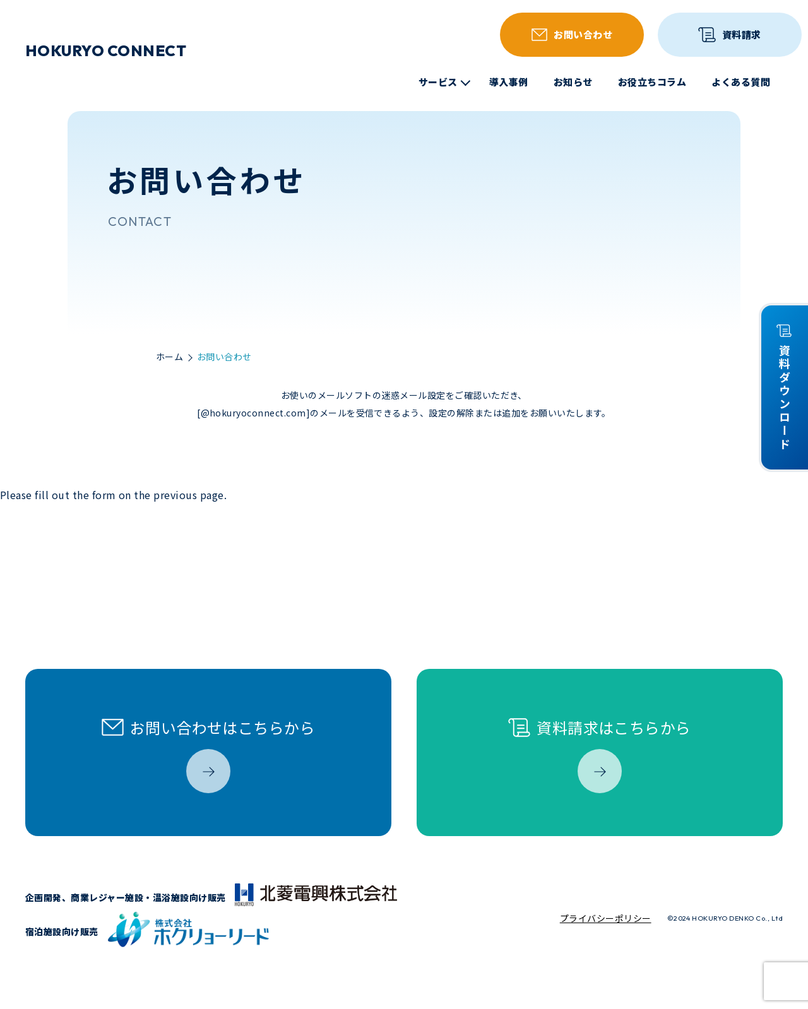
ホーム (169, 356)
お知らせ (573, 81)
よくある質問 (740, 81)
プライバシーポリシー (605, 918)
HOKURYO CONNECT (105, 50)
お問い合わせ (572, 34)
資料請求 (729, 34)
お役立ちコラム (652, 81)
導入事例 (508, 81)
